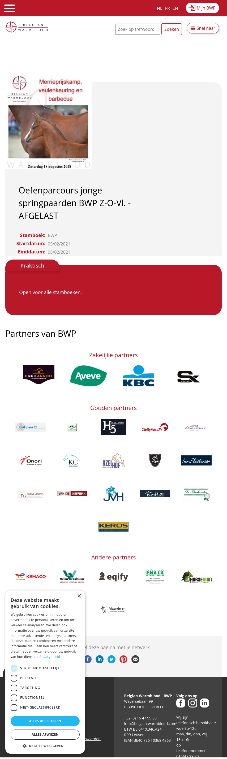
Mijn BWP (206, 8)
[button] (45, 745)
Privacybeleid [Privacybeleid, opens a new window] (50, 656)
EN (175, 8)
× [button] (79, 596)
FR (167, 8)
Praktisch (32, 265)
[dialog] (45, 672)
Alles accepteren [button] (45, 721)
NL (159, 8)
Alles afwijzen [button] (45, 734)
